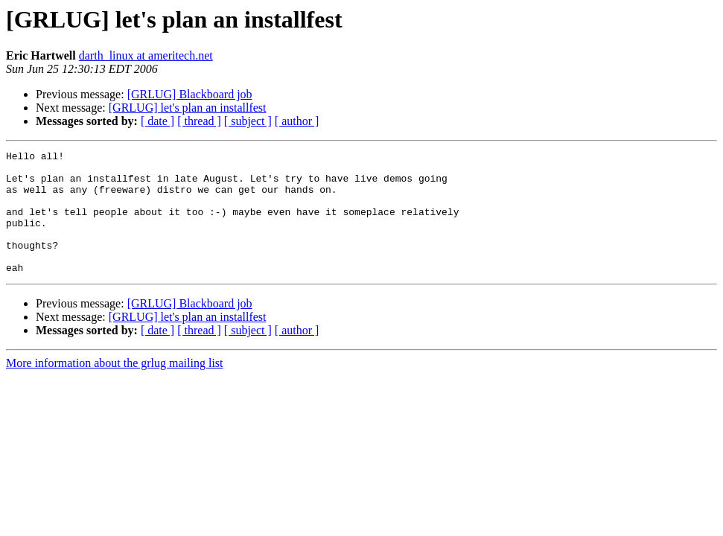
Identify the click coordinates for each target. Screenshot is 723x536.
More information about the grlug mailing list (114, 387)
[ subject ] (248, 121)
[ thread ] (199, 121)
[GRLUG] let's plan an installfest (188, 107)
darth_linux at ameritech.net (146, 55)
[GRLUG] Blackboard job (189, 94)
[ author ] (297, 121)
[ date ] (157, 121)
